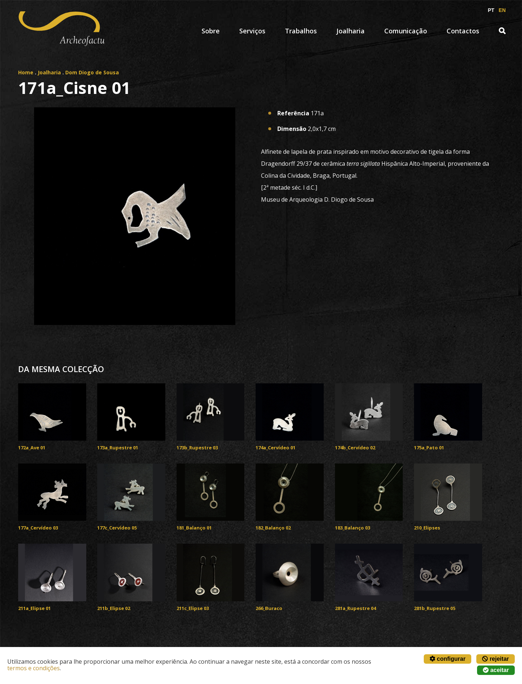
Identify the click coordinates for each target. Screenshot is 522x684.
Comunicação (405, 30)
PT (491, 10)
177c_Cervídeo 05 (117, 527)
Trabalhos (301, 30)
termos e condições (33, 668)
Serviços (252, 30)
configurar (448, 659)
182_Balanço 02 (273, 527)
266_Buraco (269, 608)
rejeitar (495, 659)
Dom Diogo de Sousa (92, 72)
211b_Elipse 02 (113, 608)
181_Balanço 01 (194, 527)
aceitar (496, 670)
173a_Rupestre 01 (117, 447)
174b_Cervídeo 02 (355, 447)
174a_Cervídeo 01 (275, 447)
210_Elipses (427, 527)
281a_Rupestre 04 (355, 608)
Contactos (463, 30)
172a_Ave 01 (31, 447)
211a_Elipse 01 (34, 608)
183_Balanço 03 (352, 527)
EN (502, 10)
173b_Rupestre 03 (197, 447)
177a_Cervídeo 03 (38, 527)
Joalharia (350, 30)
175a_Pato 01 (429, 447)
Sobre (211, 30)
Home (25, 72)
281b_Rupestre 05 (434, 608)
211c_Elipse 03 (193, 608)
